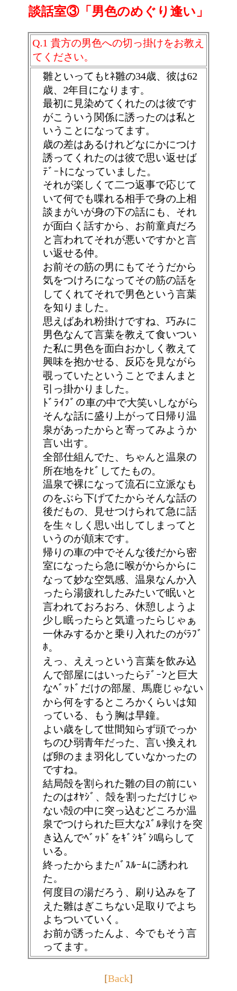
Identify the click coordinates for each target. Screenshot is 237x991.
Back (119, 978)
